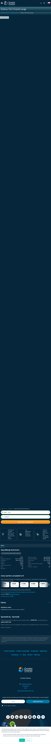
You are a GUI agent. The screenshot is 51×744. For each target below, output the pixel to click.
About (2, 545)
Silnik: (29, 562)
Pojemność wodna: (6, 565)
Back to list (5, 17)
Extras (3, 602)
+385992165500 (26, 684)
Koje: (2, 567)
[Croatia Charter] (9, 3)
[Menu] (1, 3)
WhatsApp (25, 686)
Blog (24, 655)
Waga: (2, 562)
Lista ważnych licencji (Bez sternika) (12, 553)
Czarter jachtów (9, 651)
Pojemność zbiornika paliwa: (35, 563)
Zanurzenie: (31, 560)
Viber (25, 688)
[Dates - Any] (25, 512)
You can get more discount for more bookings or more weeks (18, 592)
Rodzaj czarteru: (32, 557)
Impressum (15, 655)
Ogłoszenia (43, 651)
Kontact (30, 655)
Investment (34, 651)
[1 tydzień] (25, 517)
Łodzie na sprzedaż (22, 651)
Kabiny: (30, 565)
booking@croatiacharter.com (25, 690)
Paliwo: (3, 563)
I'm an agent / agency (9, 705)
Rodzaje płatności (8, 596)
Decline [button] (28, 740)
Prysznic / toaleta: (32, 567)
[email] (13, 701)
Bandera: (3, 568)
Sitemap (37, 655)
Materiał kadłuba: (32, 559)
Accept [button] (22, 740)
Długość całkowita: (6, 559)
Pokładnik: (3, 560)
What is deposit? (14, 594)
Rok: (2, 557)
